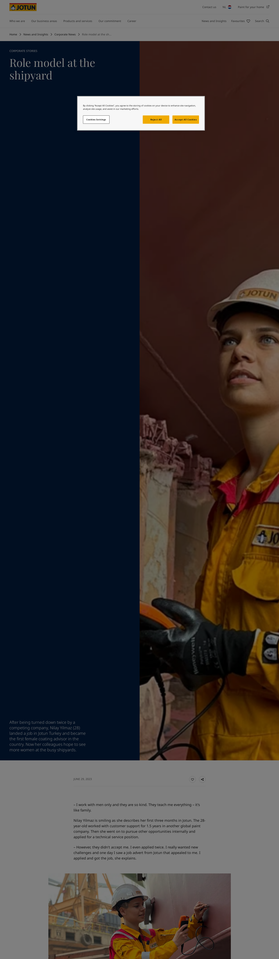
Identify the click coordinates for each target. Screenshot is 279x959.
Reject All (156, 119)
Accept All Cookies (186, 119)
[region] (141, 113)
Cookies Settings (96, 119)
